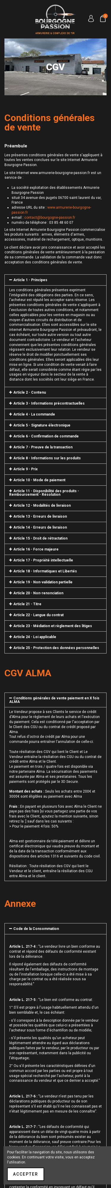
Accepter (25, 1174)
